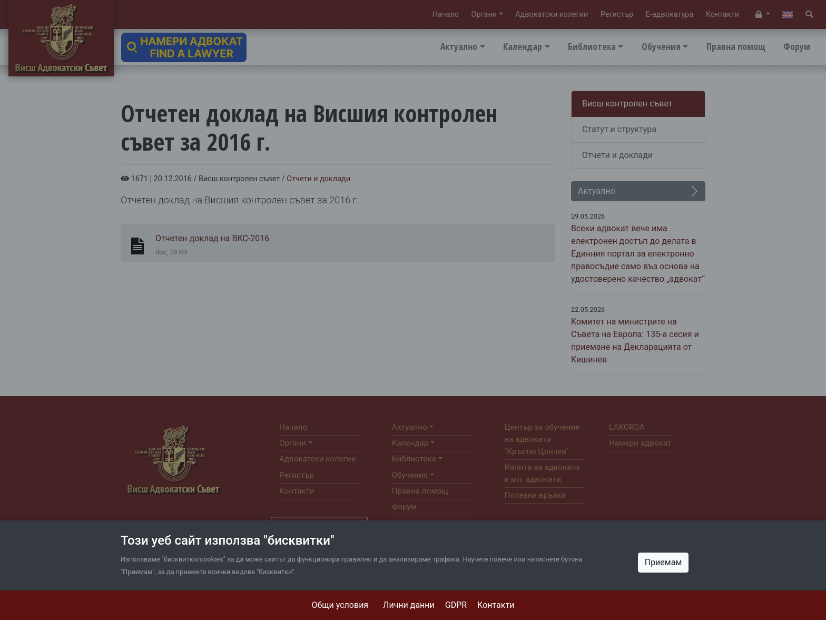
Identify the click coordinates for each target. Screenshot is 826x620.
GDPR (456, 605)
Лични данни (409, 605)
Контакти (495, 605)
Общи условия (340, 605)
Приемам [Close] (663, 562)
